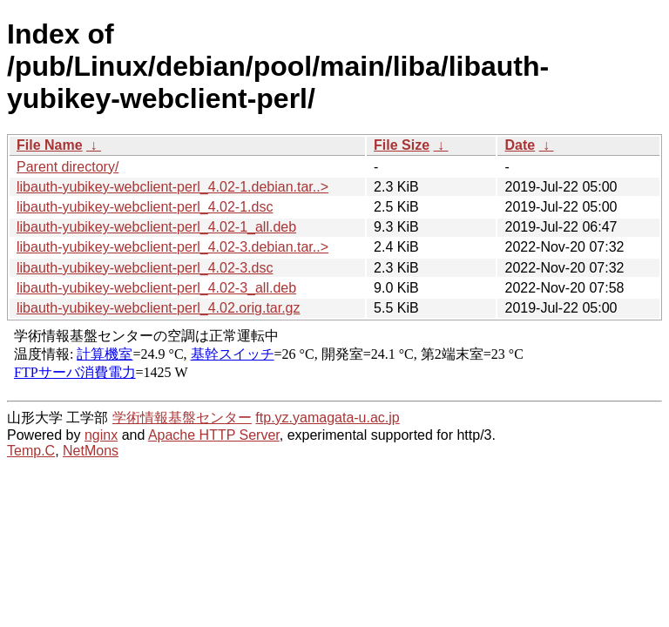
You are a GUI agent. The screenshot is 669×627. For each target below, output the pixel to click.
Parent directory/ (67, 166)
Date (519, 145)
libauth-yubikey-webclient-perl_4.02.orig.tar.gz (159, 307)
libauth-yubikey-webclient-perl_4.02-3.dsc (145, 267)
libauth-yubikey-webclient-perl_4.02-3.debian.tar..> (172, 246)
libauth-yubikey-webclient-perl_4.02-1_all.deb (156, 226)
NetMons (90, 450)
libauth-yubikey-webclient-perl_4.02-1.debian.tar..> (172, 186)
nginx (101, 435)
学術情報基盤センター (182, 417)
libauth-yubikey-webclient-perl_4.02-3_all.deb (156, 287)
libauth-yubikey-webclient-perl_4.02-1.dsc (145, 206)
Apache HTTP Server (214, 435)
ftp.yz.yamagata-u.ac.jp (327, 417)
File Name (50, 145)
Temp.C (31, 450)
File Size (401, 145)
